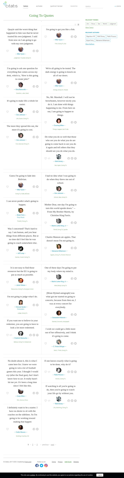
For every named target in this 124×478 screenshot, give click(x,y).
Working (18, 436)
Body (59, 286)
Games (22, 400)
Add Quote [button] (68, 462)
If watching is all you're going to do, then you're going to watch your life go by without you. (61, 390)
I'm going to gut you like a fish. (60, 29)
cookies (32, 475)
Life (17, 119)
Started (54, 322)
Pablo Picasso (111, 36)
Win (18, 400)
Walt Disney (101, 36)
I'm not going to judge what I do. (22, 296)
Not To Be (65, 129)
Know (93, 24)
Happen (59, 129)
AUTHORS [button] (39, 6)
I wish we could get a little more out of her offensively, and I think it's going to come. (60, 333)
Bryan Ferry (90, 40)
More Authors (89, 44)
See (55, 165)
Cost (17, 144)
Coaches (24, 436)
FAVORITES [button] (73, 6)
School (56, 197)
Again (59, 165)
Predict (19, 221)
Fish (56, 44)
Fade (22, 194)
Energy (55, 90)
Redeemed (28, 342)
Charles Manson (66, 255)
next (52, 445)
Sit (28, 436)
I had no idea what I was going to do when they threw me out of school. (60, 179)
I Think (59, 350)
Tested (66, 90)
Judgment (17, 58)
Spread (21, 144)
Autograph (66, 322)
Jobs (23, 93)
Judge (19, 313)
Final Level (28, 462)
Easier (21, 119)
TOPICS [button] (25, 6)
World (55, 230)
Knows (58, 379)
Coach (22, 257)
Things (55, 129)
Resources (14, 289)
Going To (28, 58)
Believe (16, 342)
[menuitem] (75, 25)
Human (17, 257)
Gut (65, 44)
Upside (65, 230)
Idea (60, 197)
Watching (59, 408)
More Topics (89, 28)
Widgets (76, 462)
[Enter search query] (94, 6)
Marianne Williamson (103, 40)
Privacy (60, 462)
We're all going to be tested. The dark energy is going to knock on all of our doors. (60, 72)
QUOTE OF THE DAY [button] (56, 6)
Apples (52, 255)
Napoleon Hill (90, 36)
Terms (54, 462)
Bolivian (27, 194)
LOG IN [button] (118, 6)
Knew (26, 400)
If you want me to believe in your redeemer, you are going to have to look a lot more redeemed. (22, 324)
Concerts (59, 322)
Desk (27, 93)
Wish (55, 350)
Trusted (23, 58)
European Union (29, 289)
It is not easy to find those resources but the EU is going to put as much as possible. (22, 271)
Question (19, 93)
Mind (55, 286)
